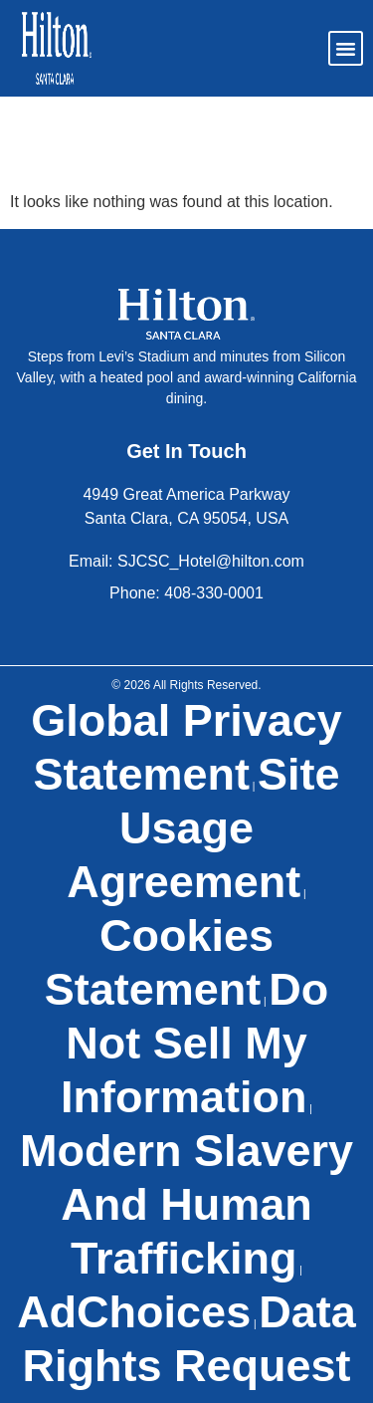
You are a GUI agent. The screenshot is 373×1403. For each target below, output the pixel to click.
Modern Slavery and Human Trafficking (186, 1204)
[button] (346, 49)
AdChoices (134, 1311)
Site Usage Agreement (203, 828)
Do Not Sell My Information (194, 1043)
